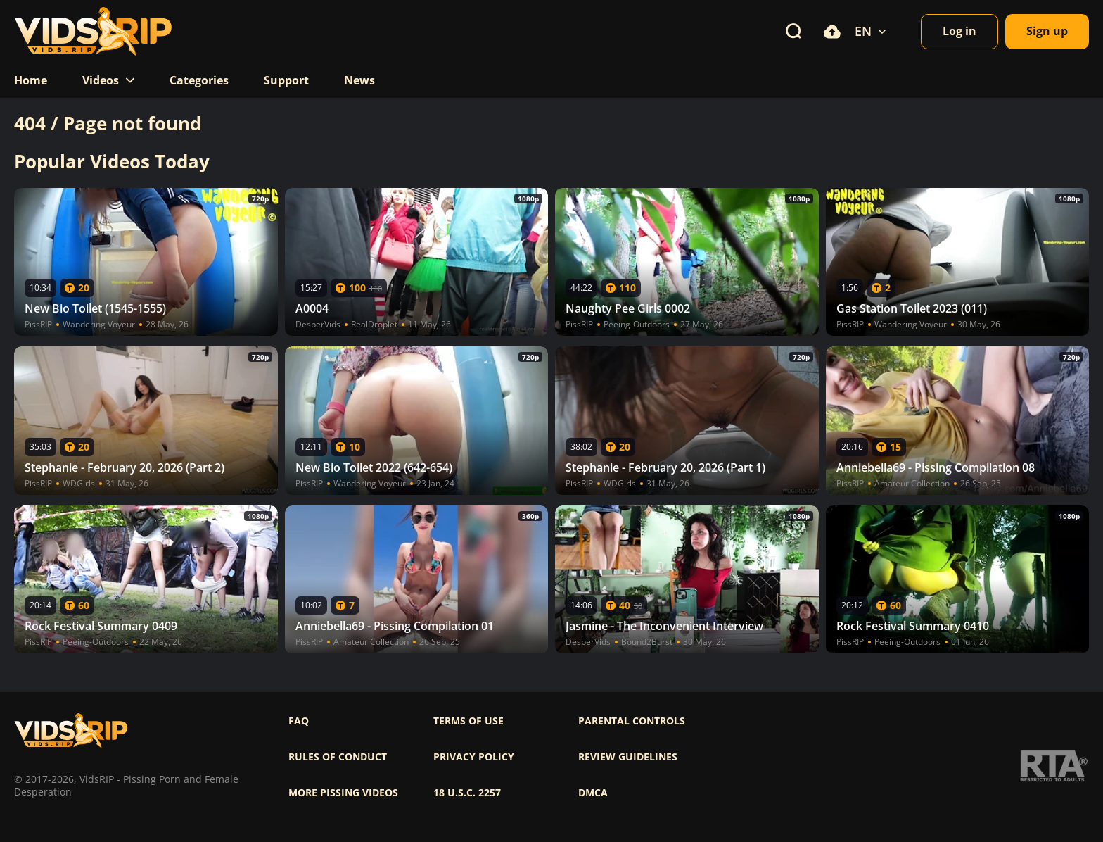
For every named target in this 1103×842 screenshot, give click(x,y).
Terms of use (468, 721)
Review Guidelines (627, 756)
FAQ (298, 721)
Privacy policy (473, 756)
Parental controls (631, 721)
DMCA (593, 792)
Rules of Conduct (337, 756)
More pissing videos (343, 792)
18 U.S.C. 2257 (467, 792)
